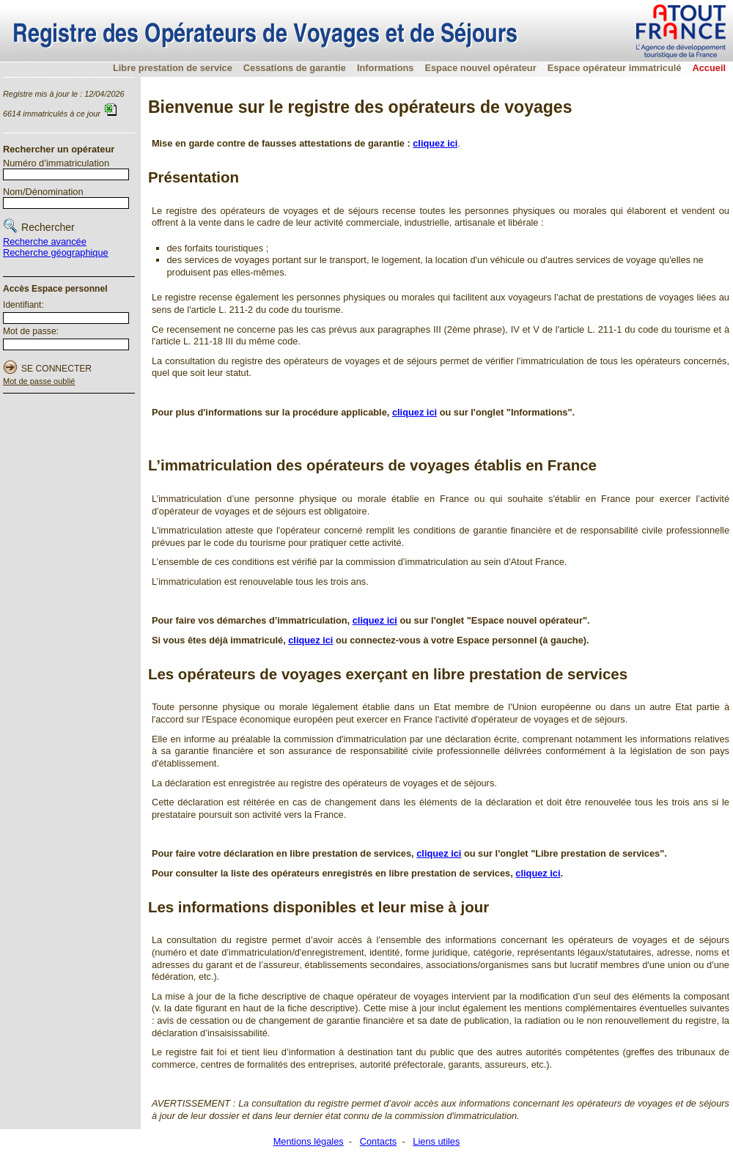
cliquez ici (375, 620)
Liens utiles (436, 1141)
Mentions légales (308, 1141)
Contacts (378, 1141)
